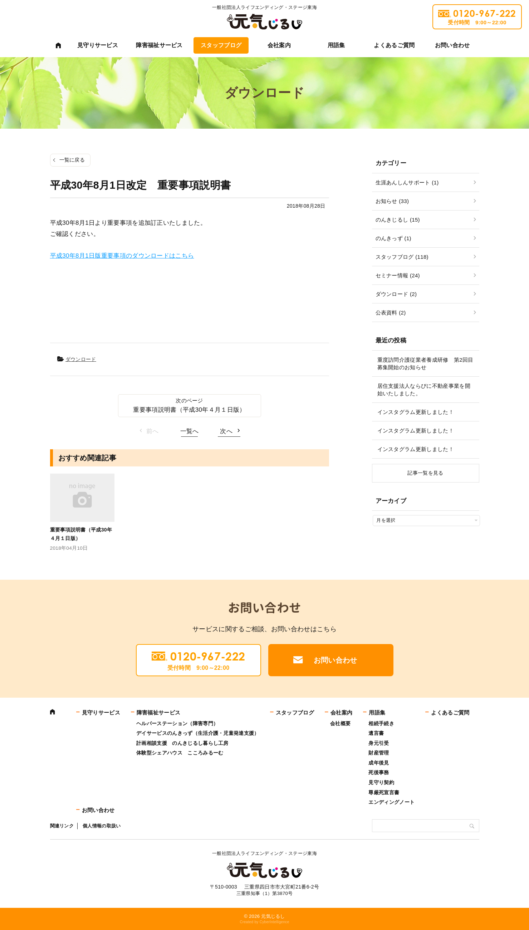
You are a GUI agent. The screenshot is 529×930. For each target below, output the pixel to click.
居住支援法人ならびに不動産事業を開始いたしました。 (424, 389)
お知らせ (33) (392, 201)
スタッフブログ (221, 45)
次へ (226, 431)
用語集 (336, 45)
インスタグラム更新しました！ (415, 412)
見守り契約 (381, 782)
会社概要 (340, 723)
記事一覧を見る (425, 473)
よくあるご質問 (394, 45)
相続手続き (381, 723)
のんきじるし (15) (398, 220)
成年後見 (378, 763)
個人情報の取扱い (102, 825)
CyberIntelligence (274, 922)
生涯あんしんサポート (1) (407, 182)
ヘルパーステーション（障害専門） (177, 723)
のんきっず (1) (393, 238)
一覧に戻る (72, 160)
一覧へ (189, 431)
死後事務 (378, 772)
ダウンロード (80, 359)
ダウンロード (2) (396, 294)
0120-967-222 (477, 17)
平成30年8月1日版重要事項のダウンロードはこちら (122, 255)
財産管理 (378, 753)
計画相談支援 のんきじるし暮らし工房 (182, 743)
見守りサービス (97, 45)
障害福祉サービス (159, 45)
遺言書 (376, 733)
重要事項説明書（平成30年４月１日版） (189, 409)
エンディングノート (391, 802)
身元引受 (378, 743)
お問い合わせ (452, 45)
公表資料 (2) (391, 313)
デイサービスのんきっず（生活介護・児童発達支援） (197, 733)
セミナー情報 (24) (398, 275)
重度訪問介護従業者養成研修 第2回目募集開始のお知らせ (425, 363)
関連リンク (62, 825)
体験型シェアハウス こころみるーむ (180, 753)
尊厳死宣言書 (383, 792)
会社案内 (279, 45)
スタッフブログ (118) (402, 257)
